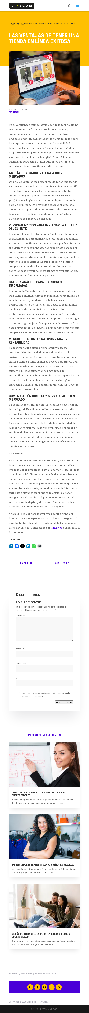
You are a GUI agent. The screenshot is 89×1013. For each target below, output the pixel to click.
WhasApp (56, 527)
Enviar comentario (64, 702)
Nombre (20, 649)
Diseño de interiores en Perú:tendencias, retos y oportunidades (41, 935)
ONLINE (69, 23)
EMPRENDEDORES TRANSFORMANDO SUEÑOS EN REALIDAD (43, 864)
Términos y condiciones (20, 973)
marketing (40, 23)
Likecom (15, 112)
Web (18, 678)
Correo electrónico (24, 663)
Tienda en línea (17, 25)
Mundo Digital (56, 23)
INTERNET (27, 23)
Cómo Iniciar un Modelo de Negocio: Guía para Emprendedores (39, 794)
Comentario (21, 615)
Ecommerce (15, 23)
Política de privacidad (45, 973)
